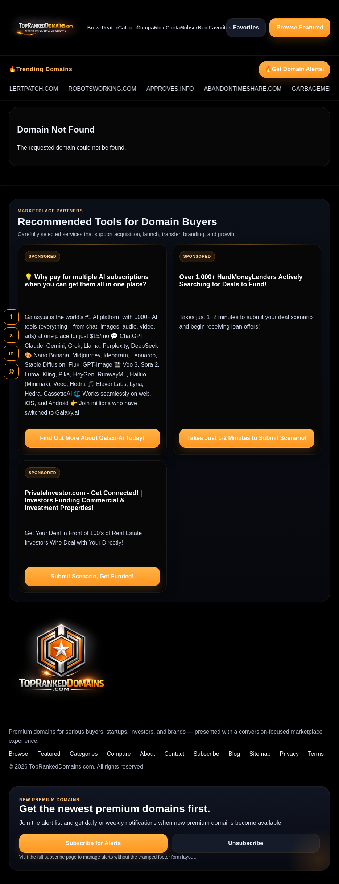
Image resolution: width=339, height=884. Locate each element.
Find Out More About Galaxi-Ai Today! (92, 438)
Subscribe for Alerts (93, 843)
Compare (141, 27)
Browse (91, 27)
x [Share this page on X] (11, 335)
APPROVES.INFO (192, 89)
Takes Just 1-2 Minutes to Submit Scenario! (247, 438)
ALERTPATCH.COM (53, 89)
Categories (124, 27)
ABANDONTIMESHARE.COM (264, 89)
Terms (316, 754)
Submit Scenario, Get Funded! (92, 576)
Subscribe (186, 27)
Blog (200, 27)
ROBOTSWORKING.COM (124, 89)
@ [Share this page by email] (11, 371)
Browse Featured (299, 27)
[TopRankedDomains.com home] (44, 28)
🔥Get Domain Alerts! (294, 69)
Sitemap (259, 754)
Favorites (214, 27)
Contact (170, 27)
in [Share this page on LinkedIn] (11, 353)
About (156, 27)
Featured (107, 27)
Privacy (289, 754)
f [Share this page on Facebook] (11, 317)
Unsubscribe (245, 843)
